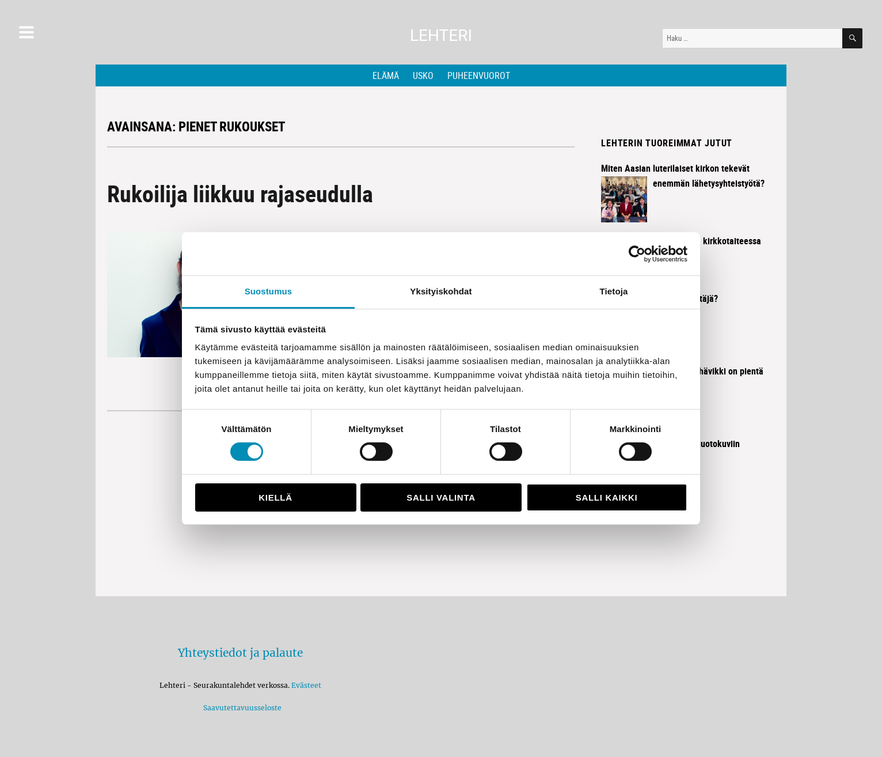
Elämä (385, 75)
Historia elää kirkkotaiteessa (707, 240)
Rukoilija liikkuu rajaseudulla (240, 193)
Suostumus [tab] (268, 291)
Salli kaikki (607, 497)
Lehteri (441, 35)
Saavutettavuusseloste (241, 707)
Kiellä (275, 497)
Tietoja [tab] (614, 291)
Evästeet (306, 685)
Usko (423, 75)
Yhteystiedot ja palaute (240, 653)
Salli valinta (440, 497)
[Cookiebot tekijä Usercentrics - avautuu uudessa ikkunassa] (637, 253)
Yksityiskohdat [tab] (441, 291)
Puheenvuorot (478, 75)
